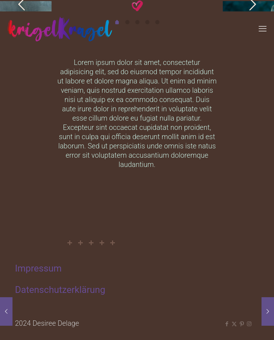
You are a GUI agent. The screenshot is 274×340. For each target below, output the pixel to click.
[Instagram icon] (249, 324)
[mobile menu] (263, 29)
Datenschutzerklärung (60, 289)
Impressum (38, 268)
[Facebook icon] (226, 324)
